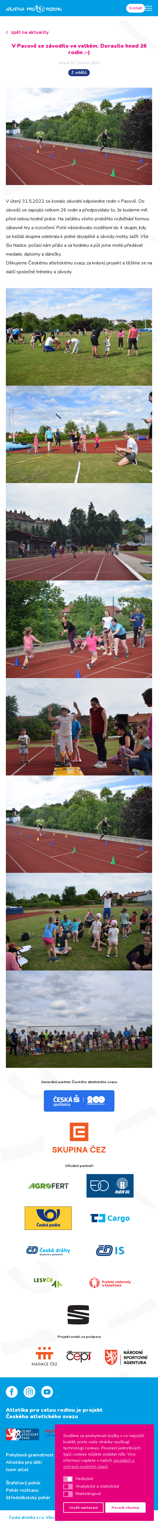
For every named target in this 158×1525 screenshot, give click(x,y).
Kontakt (135, 8)
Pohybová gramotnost (30, 1455)
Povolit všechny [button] (125, 1507)
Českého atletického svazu (42, 1416)
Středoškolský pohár (28, 1498)
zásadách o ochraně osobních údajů (98, 1463)
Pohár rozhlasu (22, 1490)
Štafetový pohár (23, 1483)
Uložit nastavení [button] (83, 1507)
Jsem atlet (17, 1470)
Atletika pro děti (24, 1462)
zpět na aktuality (30, 32)
